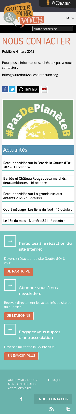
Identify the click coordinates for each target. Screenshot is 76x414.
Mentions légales (22, 384)
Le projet (53, 380)
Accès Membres (19, 388)
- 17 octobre (36, 165)
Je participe (18, 271)
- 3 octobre (34, 221)
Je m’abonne (18, 316)
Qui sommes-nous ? (22, 380)
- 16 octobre (34, 180)
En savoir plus (21, 356)
